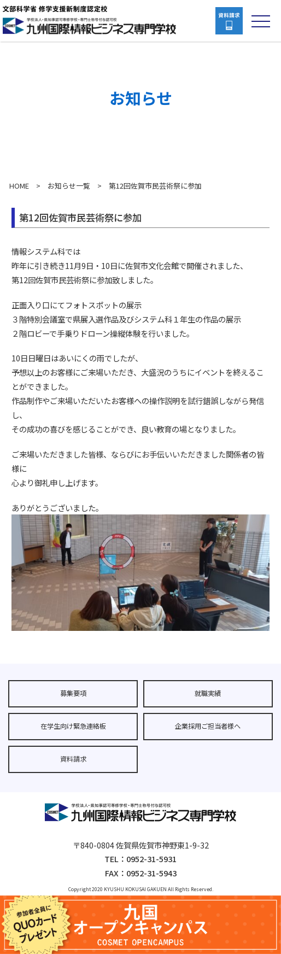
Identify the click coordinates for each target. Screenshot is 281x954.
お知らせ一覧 (69, 185)
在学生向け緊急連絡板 (73, 726)
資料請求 (73, 759)
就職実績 (208, 693)
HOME (19, 185)
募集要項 (73, 693)
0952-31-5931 (151, 858)
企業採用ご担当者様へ (208, 726)
